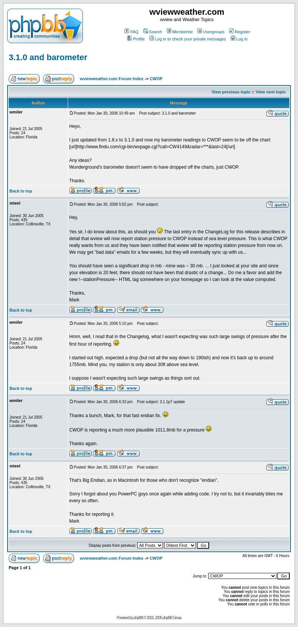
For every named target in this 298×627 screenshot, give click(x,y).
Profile (135, 39)
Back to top (20, 191)
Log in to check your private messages (187, 39)
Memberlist (180, 31)
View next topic (271, 92)
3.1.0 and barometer (48, 57)
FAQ (131, 31)
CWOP (156, 78)
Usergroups (211, 31)
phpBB (138, 618)
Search (152, 31)
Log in (239, 39)
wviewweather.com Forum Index (111, 78)
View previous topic (230, 92)
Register (239, 31)
